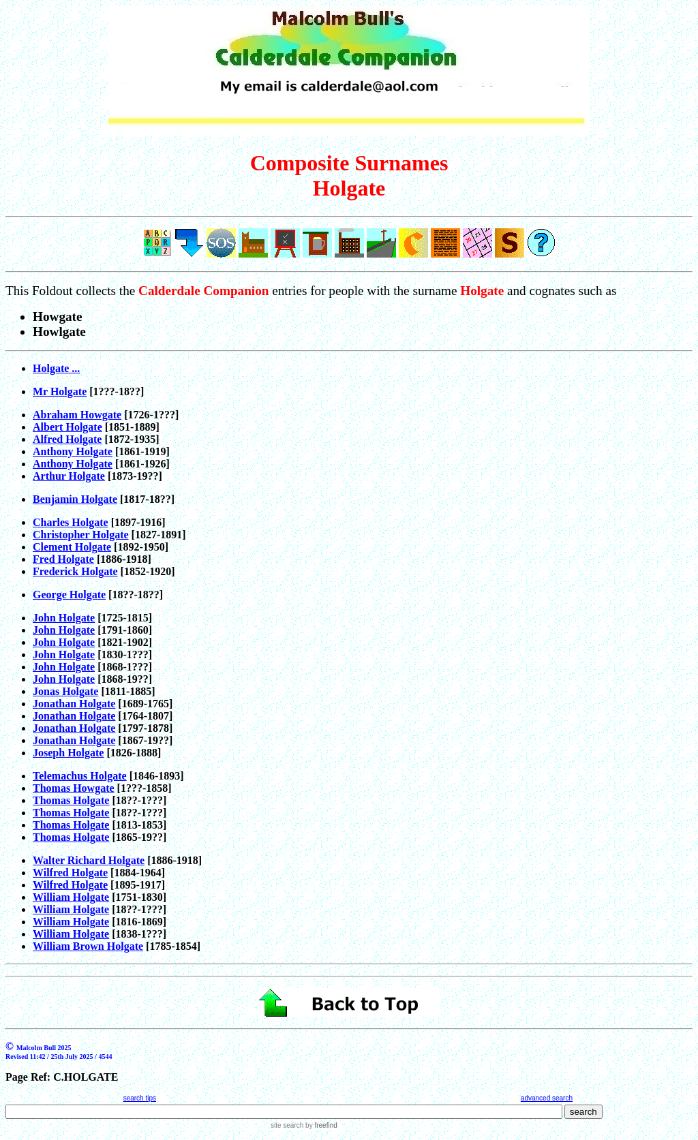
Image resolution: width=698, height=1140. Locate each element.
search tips (139, 1098)
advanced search (547, 1098)
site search (287, 1125)
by (320, 1125)
